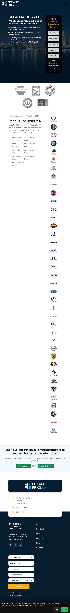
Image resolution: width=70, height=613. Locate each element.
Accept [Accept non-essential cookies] (64, 609)
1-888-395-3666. (16, 29)
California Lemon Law (16, 116)
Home (38, 524)
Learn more (39, 605)
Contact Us (20, 512)
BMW (37, 116)
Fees (38, 543)
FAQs (38, 533)
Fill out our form (24, 466)
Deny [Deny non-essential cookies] (56, 609)
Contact (39, 548)
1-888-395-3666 (46, 466)
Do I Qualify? (41, 529)
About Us (40, 538)
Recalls (30, 116)
